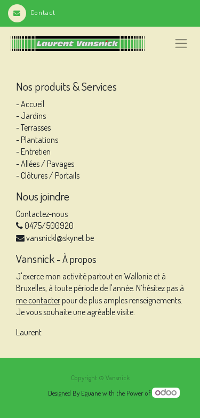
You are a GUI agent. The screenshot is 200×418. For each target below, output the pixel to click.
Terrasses (35, 127)
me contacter (38, 300)
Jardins (33, 115)
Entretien (36, 151)
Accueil (32, 104)
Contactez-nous (42, 213)
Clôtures (34, 175)
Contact (31, 12)
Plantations (39, 139)
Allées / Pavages (47, 163)
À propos (79, 259)
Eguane (91, 393)
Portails (67, 175)
